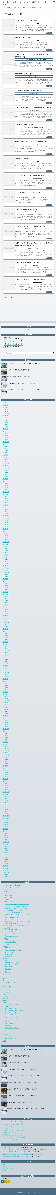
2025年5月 (5, 426)
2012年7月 (5, 761)
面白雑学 (5, 996)
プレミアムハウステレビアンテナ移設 (13, 1147)
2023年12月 (6, 463)
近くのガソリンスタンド (11, 964)
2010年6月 (5, 803)
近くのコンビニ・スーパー (12, 962)
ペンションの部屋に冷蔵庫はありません (16, 906)
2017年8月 (5, 629)
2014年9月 (5, 705)
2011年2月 (5, 787)
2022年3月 (5, 509)
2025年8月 (5, 420)
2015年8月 (5, 681)
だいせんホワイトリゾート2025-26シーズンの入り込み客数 (23, 389)
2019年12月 (6, 568)
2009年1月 (5, 839)
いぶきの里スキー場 (10, 931)
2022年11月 (6, 492)
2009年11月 (6, 818)
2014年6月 (5, 711)
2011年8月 (5, 774)
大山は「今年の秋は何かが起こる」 (26, 209)
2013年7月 (5, 735)
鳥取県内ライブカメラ (11, 944)
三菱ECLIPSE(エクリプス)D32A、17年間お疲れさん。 (17, 1154)
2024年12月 (6, 437)
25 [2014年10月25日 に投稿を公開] (21, 344)
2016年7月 (5, 657)
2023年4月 (5, 481)
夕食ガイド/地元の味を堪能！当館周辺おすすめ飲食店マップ (23, 1089)
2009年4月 (5, 833)
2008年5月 (5, 857)
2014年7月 (5, 709)
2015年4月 (5, 689)
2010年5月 (5, 805)
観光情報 (5, 946)
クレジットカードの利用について (14, 910)
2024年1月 (5, 461)
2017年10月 (6, 624)
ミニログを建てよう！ (11, 1036)
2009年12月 (6, 816)
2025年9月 (5, 418)
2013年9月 (5, 731)
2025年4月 (5, 429)
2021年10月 (6, 520)
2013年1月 (5, 748)
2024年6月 (5, 450)
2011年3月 (5, 785)
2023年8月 (5, 472)
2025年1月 (5, 435)
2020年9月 (5, 548)
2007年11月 (6, 870)
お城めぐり (8, 992)
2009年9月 (5, 822)
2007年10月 (6, 872)
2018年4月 (5, 611)
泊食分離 (7, 972)
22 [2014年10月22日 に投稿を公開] (13, 344)
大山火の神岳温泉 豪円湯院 (13, 950)
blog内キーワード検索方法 (10, 1139)
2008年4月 (5, 859)
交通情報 (5, 938)
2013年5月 (5, 739)
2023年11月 (6, 466)
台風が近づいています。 (23, 158)
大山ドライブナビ (7, 1128)
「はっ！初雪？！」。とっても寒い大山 (28, 20)
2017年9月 (5, 626)
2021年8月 (5, 524)
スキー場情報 (6, 928)
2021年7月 (5, 526)
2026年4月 (5, 402)
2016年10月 (6, 650)
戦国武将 (7, 1025)
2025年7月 (5, 422)
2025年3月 (5, 431)
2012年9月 (5, 757)
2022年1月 (5, 513)
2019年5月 (5, 583)
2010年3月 (5, 809)
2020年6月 (5, 555)
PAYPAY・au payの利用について (14, 912)
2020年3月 (5, 561)
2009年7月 (5, 826)
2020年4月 (5, 559)
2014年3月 (5, 718)
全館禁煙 (7, 899)
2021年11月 (6, 518)
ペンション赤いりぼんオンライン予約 (13, 1124)
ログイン (5, 1164)
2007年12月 (6, 868)
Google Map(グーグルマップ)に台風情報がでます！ (32, 141)
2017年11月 (6, 622)
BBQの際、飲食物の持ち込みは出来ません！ (17, 904)
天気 (6, 960)
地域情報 (5, 958)
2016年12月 (6, 646)
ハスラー (7, 984)
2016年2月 (5, 668)
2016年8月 (5, 655)
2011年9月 (5, 772)
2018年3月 (5, 613)
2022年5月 (5, 505)
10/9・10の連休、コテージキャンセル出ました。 (31, 192)
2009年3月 (5, 835)
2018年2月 (5, 616)
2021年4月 (5, 533)
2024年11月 (6, 439)
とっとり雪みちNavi (8, 1126)
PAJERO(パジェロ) (10, 982)
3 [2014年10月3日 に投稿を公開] (18, 340)
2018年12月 (6, 594)
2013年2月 (5, 746)
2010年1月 (5, 813)
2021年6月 (5, 529)
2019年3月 (5, 587)
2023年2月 (5, 485)
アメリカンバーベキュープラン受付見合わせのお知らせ (22, 383)
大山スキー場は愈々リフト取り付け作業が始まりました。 (33, 107)
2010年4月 (5, 807)
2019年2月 (5, 589)
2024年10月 (6, 442)
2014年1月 (5, 722)
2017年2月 (5, 642)
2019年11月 (6, 570)
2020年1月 (5, 566)
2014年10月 (6, 703)
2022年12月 (6, 489)
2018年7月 (5, 605)
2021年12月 (6, 516)
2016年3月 (5, 666)
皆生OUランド (9, 956)
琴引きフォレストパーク (11, 936)
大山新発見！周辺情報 (38, 127)
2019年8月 (5, 576)
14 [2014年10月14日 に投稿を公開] (10, 343)
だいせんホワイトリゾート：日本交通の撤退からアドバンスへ (24, 363)
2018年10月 (6, 598)
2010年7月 (5, 800)
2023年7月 (5, 474)
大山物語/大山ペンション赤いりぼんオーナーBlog (25, 3)
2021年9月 (5, 522)
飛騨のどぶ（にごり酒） (23, 37)
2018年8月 (5, 602)
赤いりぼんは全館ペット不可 (13, 917)
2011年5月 (5, 781)
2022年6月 (5, 502)
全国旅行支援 (8, 895)
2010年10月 (6, 794)
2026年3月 (5, 405)
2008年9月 (5, 848)
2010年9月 (5, 796)
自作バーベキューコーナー (12, 1038)
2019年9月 (5, 574)
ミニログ (7, 976)
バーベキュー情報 (10, 1023)
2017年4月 (5, 637)
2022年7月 (5, 500)
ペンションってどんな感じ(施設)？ (12, 885)
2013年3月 (5, 744)
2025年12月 (6, 411)
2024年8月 (5, 446)
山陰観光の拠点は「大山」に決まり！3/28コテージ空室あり (23, 1082)
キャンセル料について (11, 919)
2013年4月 (5, 742)
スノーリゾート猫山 (10, 933)
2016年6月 (5, 659)
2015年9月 (5, 679)
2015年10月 (6, 676)
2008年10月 (6, 846)
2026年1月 (5, 409)
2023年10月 (6, 468)
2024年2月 (5, 459)
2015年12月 (6, 672)
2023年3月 (5, 483)
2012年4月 (5, 768)
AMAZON (5, 998)
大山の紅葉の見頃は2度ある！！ (25, 124)
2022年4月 (5, 507)
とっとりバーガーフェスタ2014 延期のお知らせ (30, 175)
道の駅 (7, 939)
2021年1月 (5, 539)
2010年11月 (6, 792)
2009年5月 (5, 831)
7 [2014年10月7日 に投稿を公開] (10, 342)
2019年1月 (5, 592)
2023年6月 (5, 476)
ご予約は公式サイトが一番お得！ (12, 887)
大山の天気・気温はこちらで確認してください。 (16, 925)
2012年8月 (5, 759)
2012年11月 (6, 753)
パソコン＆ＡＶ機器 (10, 1015)
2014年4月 (5, 716)
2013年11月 (6, 726)
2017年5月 (5, 635)
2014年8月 (5, 707)
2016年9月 (5, 653)
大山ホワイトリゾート (11, 929)
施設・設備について (8, 889)
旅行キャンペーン (10, 893)
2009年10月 (6, 820)
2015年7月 (5, 683)
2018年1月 (5, 618)
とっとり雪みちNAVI (10, 942)
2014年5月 (5, 713)
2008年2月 (5, 863)
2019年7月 (5, 579)
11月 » (7, 347)
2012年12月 (6, 750)
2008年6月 (5, 855)
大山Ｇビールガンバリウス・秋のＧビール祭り (30, 279)
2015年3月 (5, 692)
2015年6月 (5, 685)
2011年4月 (5, 783)
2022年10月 (6, 494)
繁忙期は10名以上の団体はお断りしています (17, 915)
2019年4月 (5, 585)
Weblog (5, 1000)
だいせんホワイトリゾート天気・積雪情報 (14, 1137)
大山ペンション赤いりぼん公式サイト (13, 1122)
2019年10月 (6, 572)
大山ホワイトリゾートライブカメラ (12, 1135)
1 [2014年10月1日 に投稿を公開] (13, 340)
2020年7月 (5, 552)
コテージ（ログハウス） (11, 1012)
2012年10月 (6, 755)
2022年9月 (5, 496)
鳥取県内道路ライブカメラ (10, 1132)
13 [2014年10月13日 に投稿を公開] (8, 343)
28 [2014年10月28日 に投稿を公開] (10, 346)
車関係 (7, 1021)
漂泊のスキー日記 (7, 986)
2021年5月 (5, 531)
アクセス (7, 1034)
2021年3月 (5, 535)
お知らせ (38, 195)
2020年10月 (6, 546)
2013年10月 (6, 729)
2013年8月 (5, 733)
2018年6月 (5, 607)
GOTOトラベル (9, 897)
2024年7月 (5, 448)
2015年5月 (5, 687)
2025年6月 (5, 424)
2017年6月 (5, 633)
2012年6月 (5, 763)
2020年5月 (5, 557)
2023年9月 (5, 470)
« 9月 (2, 347)
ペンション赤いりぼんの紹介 (13, 1004)
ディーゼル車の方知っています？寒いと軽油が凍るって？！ (19, 1149)
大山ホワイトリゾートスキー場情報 (38, 59)
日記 (38, 23)
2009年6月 (5, 829)
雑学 (38, 144)
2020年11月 (6, 544)
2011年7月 (5, 776)
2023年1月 (5, 487)
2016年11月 (6, 648)
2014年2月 (5, 720)
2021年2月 (5, 537)
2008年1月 (5, 866)
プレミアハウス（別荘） (11, 1017)
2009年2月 (5, 837)
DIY (4, 974)
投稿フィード (6, 1166)
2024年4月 (5, 455)
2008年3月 (5, 861)
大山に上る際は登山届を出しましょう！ (28, 262)
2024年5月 (5, 452)
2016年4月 (5, 663)
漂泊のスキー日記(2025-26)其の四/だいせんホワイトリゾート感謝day (26, 1108)
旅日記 (4, 988)
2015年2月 (5, 694)
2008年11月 (6, 844)
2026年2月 (5, 407)
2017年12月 (6, 620)
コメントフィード (7, 1168)
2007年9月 (5, 874)
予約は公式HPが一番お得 (12, 1028)
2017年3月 (5, 639)
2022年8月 (5, 498)
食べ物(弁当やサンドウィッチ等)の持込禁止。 (17, 908)
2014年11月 (6, 700)
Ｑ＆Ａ (37, 76)
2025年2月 (5, 433)
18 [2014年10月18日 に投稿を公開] (21, 343)
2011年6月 (5, 779)
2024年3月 (5, 457)
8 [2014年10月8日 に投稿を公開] (13, 342)
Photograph (8, 1006)
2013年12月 (6, 724)
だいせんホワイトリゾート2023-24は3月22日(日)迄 (21, 1095)
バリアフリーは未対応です (12, 923)
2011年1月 (5, 789)
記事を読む (49, 32)
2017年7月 (5, 631)
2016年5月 (5, 661)
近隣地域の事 (8, 966)
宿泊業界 (5, 971)
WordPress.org (7, 1171)
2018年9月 (5, 600)
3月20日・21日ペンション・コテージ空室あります (21, 1102)
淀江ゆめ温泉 (8, 954)
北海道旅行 (8, 990)
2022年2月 (5, 511)
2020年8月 (5, 550)
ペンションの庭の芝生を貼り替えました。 (28, 90)
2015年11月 (6, 674)
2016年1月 (5, 670)
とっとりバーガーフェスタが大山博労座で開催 (30, 226)
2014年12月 (6, 698)
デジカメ (28, 329)
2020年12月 (6, 542)
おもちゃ (7, 1019)
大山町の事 (8, 969)
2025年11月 (6, 413)
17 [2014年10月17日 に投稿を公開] (18, 343)
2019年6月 (5, 581)
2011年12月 (6, 770)
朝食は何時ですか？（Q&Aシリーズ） (27, 74)
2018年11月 (6, 596)
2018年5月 (5, 609)
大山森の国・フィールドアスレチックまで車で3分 (18, 921)
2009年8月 (5, 824)
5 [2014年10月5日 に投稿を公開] (5, 342)
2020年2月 (5, 563)
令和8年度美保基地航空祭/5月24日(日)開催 (18, 376)
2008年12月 (6, 842)
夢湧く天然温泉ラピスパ (11, 952)
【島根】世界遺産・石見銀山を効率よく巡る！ (20, 370)
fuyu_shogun (40, 1149)
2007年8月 (5, 876)
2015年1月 (5, 696)
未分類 (4, 1041)
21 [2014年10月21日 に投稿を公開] (10, 344)
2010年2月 (5, 811)
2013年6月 (5, 737)
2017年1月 (5, 644)
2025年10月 (6, 416)
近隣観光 (7, 948)
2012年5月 (5, 766)
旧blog (4, 1002)
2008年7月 (5, 853)
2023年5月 (5, 479)
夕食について (8, 901)
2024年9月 (5, 444)
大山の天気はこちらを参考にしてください (14, 1130)
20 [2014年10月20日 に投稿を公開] (8, 344)
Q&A (4, 994)
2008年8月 (5, 850)
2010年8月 (5, 798)
